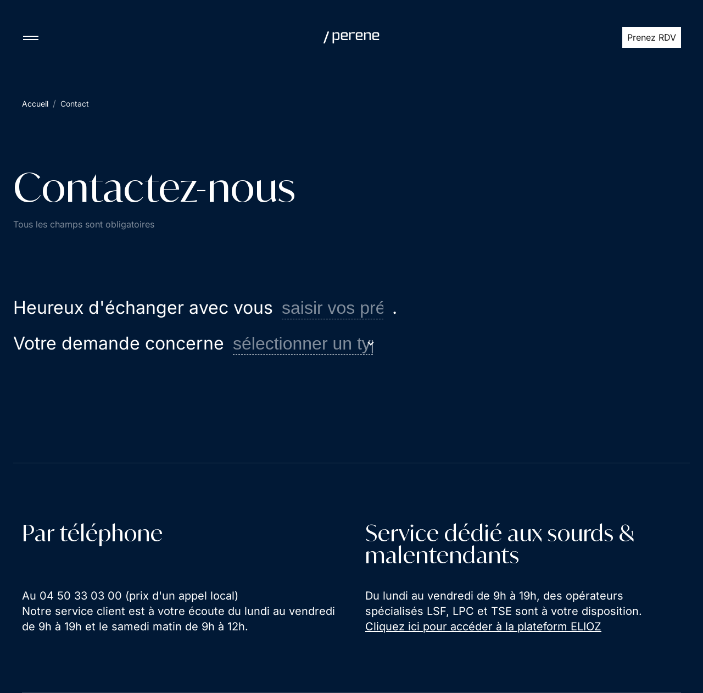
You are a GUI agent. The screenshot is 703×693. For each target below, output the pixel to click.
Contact (74, 103)
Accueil (35, 103)
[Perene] (351, 37)
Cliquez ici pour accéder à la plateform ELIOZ (483, 626)
